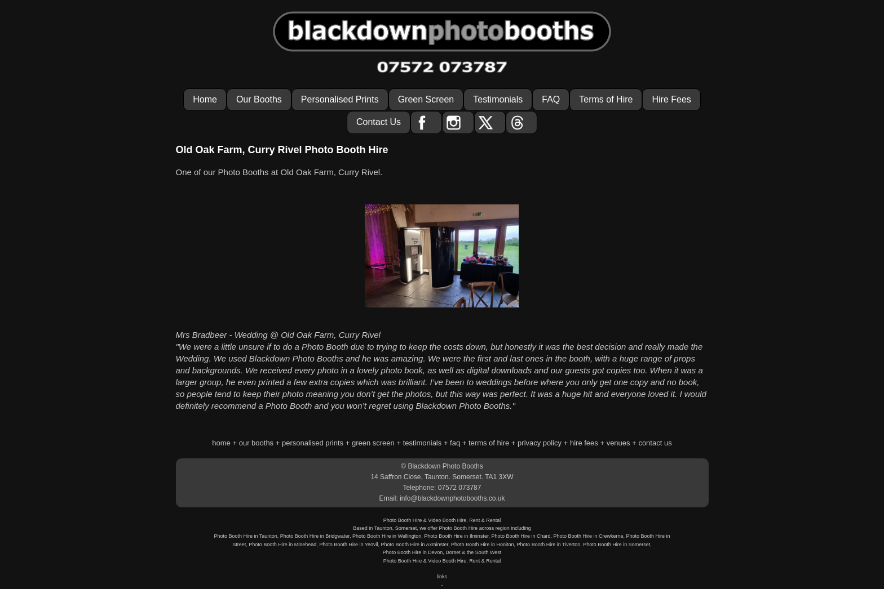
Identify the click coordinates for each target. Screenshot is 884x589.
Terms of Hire (606, 99)
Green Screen (426, 99)
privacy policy (540, 443)
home (221, 443)
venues (618, 443)
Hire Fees (671, 99)
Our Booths (259, 99)
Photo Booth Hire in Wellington (386, 536)
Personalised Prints (340, 99)
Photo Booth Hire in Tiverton (549, 544)
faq (455, 443)
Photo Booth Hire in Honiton (482, 544)
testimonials (422, 443)
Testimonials (498, 99)
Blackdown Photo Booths (445, 466)
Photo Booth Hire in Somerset (616, 544)
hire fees (584, 443)
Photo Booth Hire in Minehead (282, 544)
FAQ (551, 99)
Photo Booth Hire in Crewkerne (588, 536)
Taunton (383, 528)
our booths (256, 443)
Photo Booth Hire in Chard (520, 536)
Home (205, 99)
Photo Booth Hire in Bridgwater (315, 536)
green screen (373, 443)
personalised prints (312, 443)
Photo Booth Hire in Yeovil (348, 544)
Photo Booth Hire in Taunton (245, 536)
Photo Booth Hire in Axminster (414, 544)
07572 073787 (459, 488)
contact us (654, 443)
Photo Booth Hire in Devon (413, 552)
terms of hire (488, 443)
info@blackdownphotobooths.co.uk (452, 498)
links (442, 576)
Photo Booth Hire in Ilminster (456, 536)
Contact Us (378, 122)
